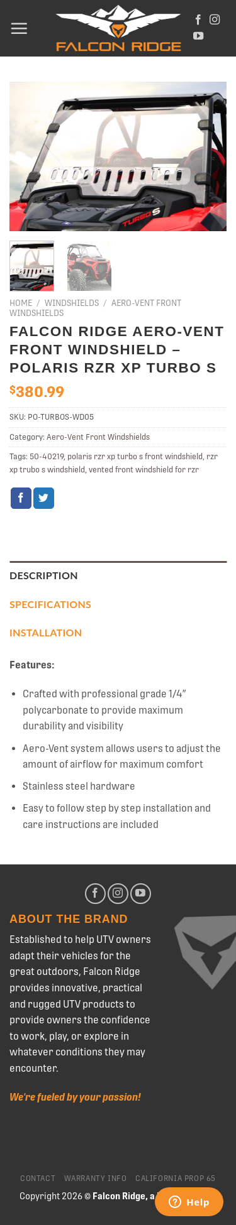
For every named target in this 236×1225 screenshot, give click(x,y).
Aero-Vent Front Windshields (98, 437)
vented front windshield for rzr (144, 469)
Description (43, 575)
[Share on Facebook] (21, 498)
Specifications (50, 604)
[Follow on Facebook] (198, 20)
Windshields (72, 303)
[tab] (118, 575)
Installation (45, 632)
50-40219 (47, 456)
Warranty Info (95, 1178)
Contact (37, 1178)
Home (20, 303)
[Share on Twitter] (43, 498)
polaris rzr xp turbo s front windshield (135, 456)
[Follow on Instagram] (215, 20)
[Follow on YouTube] (198, 36)
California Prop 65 (175, 1178)
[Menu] (18, 28)
